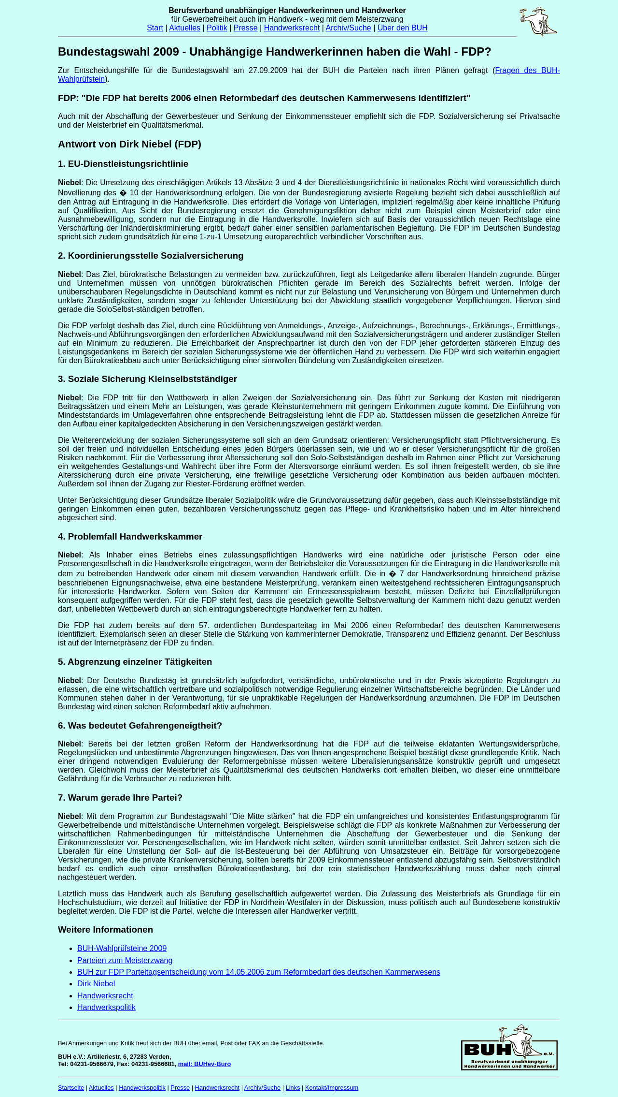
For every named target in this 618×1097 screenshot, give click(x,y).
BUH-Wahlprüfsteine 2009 (122, 948)
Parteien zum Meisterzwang (124, 960)
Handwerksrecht (292, 28)
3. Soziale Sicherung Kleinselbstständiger (147, 379)
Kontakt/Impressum (331, 1087)
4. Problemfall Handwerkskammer (130, 536)
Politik (217, 28)
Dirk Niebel (96, 984)
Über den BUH (403, 28)
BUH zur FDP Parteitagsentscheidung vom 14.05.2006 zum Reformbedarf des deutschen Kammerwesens (258, 972)
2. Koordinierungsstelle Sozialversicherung (151, 255)
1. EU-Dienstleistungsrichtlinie (123, 164)
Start (155, 28)
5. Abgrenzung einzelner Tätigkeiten (135, 662)
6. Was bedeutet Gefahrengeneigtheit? (140, 725)
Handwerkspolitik (106, 1007)
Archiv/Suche (348, 28)
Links (293, 1087)
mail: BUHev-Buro (204, 1064)
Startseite (71, 1087)
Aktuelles (184, 28)
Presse (246, 28)
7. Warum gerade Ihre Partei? (120, 797)
